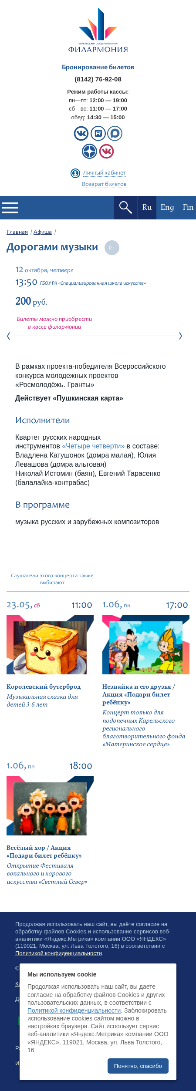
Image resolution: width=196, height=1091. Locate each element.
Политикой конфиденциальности (74, 1010)
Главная (17, 232)
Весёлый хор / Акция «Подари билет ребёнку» (44, 852)
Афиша (43, 232)
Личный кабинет (104, 173)
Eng (167, 207)
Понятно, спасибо (138, 1066)
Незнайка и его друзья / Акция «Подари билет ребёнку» (138, 695)
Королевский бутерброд (44, 687)
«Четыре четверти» (94, 446)
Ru (147, 207)
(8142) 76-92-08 (98, 79)
